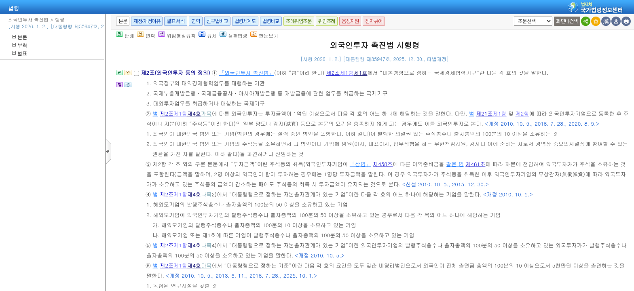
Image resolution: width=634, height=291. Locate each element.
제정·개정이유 (146, 21)
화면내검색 (567, 21)
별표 (19, 53)
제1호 (360, 72)
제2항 (522, 113)
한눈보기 (264, 35)
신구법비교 (217, 21)
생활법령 (233, 35)
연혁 (195, 21)
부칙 (19, 45)
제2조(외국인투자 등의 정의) (176, 72)
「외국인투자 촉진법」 (246, 72)
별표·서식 (176, 21)
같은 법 (455, 164)
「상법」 (360, 164)
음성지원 (350, 21)
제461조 (475, 164)
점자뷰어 (373, 21)
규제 (208, 35)
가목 (206, 113)
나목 (206, 194)
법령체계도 (245, 21)
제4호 (194, 113)
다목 (206, 265)
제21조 (484, 113)
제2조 (333, 72)
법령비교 (270, 21)
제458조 (383, 164)
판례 (125, 35)
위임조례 (326, 21)
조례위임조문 (299, 21)
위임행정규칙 (177, 35)
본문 (19, 37)
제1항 (347, 72)
